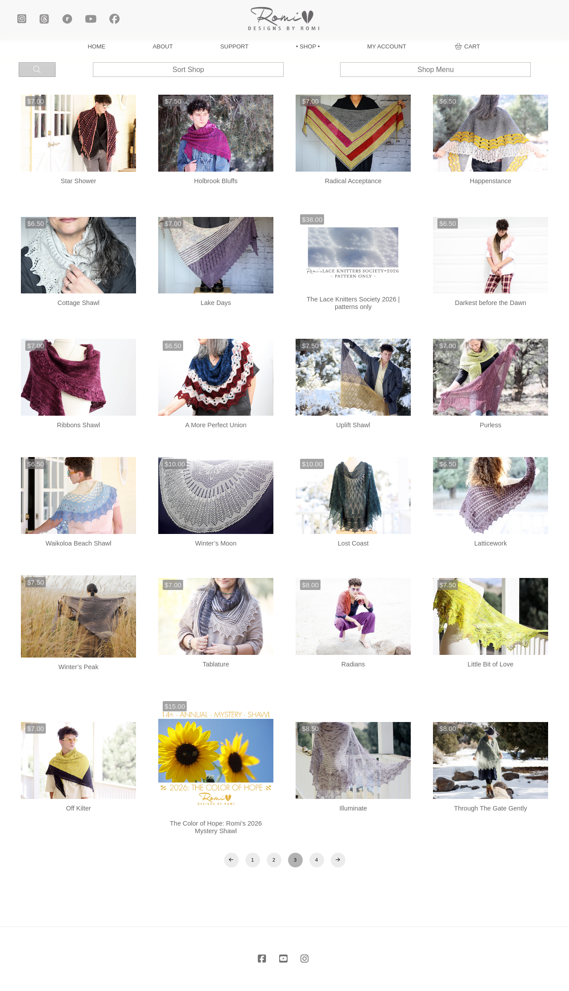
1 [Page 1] (252, 860)
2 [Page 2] (273, 860)
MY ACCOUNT (386, 46)
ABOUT (163, 46)
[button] (467, 46)
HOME (96, 46)
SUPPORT (234, 46)
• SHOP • (308, 46)
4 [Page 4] (316, 860)
